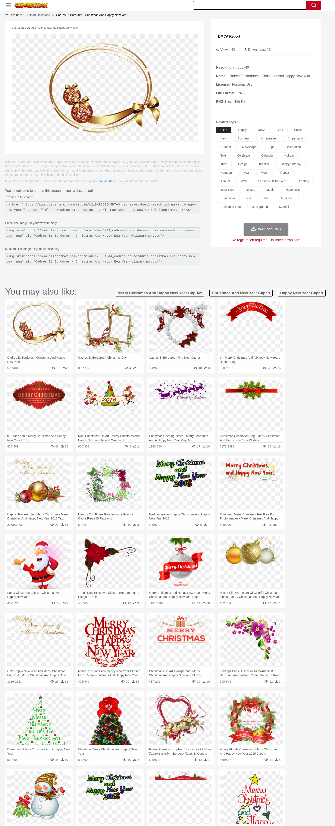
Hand (234, 793)
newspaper (249, 147)
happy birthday (291, 164)
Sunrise (185, 780)
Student (59, 799)
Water (209, 780)
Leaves (80, 780)
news (262, 130)
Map (158, 799)
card (280, 130)
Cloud (227, 780)
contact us (105, 181)
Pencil (119, 799)
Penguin (240, 786)
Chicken (102, 786)
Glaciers (140, 780)
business (244, 138)
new (223, 138)
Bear (65, 786)
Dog (120, 786)
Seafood (146, 806)
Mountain (197, 780)
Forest (246, 780)
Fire (120, 780)
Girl (180, 793)
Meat (122, 806)
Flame (128, 780)
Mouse (222, 786)
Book (82, 799)
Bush (218, 780)
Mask (58, 793)
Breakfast (58, 806)
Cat (93, 786)
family (86, 793)
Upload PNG (285, 817)
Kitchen (173, 806)
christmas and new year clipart (241, 293)
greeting (303, 181)
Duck (128, 786)
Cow (112, 786)
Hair (172, 793)
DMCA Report (229, 36)
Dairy (69, 806)
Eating (203, 806)
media (270, 189)
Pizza (194, 806)
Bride (76, 793)
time (223, 164)
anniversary (269, 138)
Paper (206, 799)
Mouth (205, 793)
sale (266, 198)
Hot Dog (237, 806)
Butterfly (83, 786)
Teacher (71, 799)
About (214, 817)
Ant (57, 786)
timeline (264, 164)
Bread (213, 806)
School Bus (146, 799)
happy (242, 130)
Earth (112, 780)
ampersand (295, 138)
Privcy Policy (240, 817)
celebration (293, 147)
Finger (224, 793)
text (223, 155)
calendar (267, 155)
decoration (287, 198)
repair (284, 172)
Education (131, 799)
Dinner (184, 806)
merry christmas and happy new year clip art (160, 293)
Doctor (125, 793)
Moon (174, 780)
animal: (46, 786)
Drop (236, 780)
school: (46, 799)
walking (152, 793)
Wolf (269, 786)
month (265, 172)
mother (96, 793)
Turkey (260, 786)
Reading (108, 799)
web (244, 181)
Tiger (251, 786)
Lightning (163, 780)
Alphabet (227, 799)
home (163, 793)
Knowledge (170, 799)
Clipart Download (38, 15)
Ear (134, 793)
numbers (226, 172)
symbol (284, 206)
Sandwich (133, 806)
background (260, 206)
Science (195, 799)
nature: (46, 780)
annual (225, 181)
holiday (289, 155)
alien (223, 130)
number (225, 147)
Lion (200, 786)
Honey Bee (179, 786)
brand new (227, 198)
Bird (73, 786)
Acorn (58, 780)
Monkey (210, 786)
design (243, 164)
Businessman (111, 793)
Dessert (79, 806)
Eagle (137, 786)
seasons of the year (272, 181)
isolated (250, 189)
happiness (293, 189)
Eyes (142, 793)
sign (272, 147)
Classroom (94, 799)
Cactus (92, 780)
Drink (90, 806)
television (227, 189)
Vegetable (159, 806)
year (247, 172)
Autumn (69, 780)
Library (184, 799)
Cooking (224, 806)
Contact (256, 817)
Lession (254, 799)
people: (46, 793)
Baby (67, 793)
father (195, 793)
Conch (102, 780)
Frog (167, 786)
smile (298, 130)
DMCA (269, 817)
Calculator (241, 799)
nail (248, 198)
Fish (159, 786)
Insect (192, 786)
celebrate (243, 155)
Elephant (149, 786)
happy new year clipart (301, 293)
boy (187, 793)
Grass (151, 780)
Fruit (113, 806)
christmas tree (230, 206)
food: (45, 806)
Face (215, 793)
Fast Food (102, 806)
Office (215, 799)
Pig (230, 786)
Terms (225, 817)
